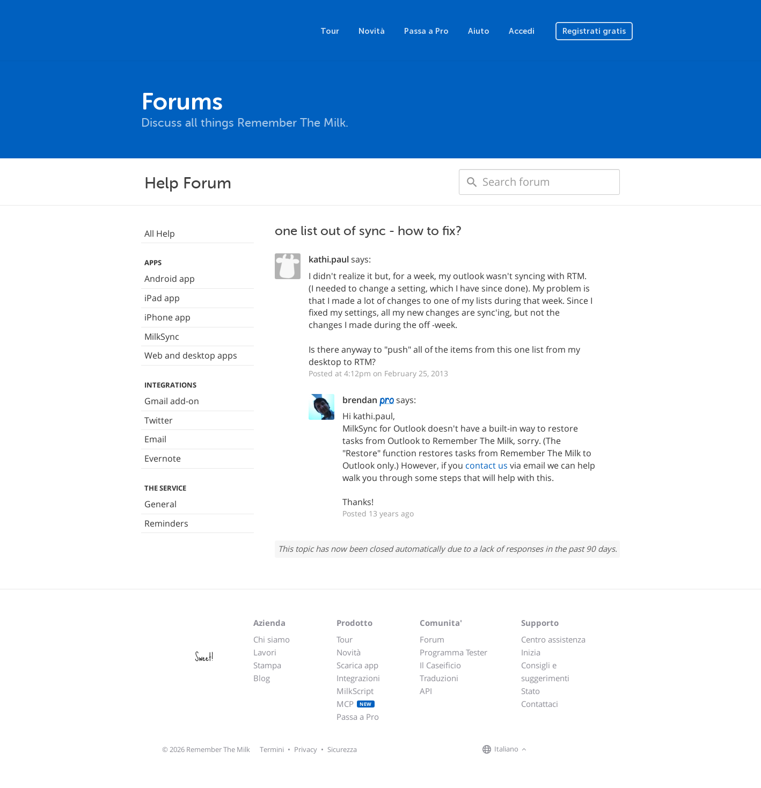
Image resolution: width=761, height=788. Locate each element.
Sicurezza (342, 749)
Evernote (162, 458)
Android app (169, 278)
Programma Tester (453, 652)
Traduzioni (439, 678)
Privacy (305, 749)
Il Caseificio (440, 665)
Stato (530, 690)
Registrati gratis (594, 31)
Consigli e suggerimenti (545, 671)
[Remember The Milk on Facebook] (544, 750)
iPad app (162, 298)
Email (155, 439)
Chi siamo (271, 639)
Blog (261, 678)
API (426, 690)
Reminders (166, 523)
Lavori (264, 652)
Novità (371, 31)
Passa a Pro (426, 31)
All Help (159, 233)
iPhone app (167, 317)
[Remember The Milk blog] (573, 750)
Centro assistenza (553, 639)
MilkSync (161, 336)
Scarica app (357, 665)
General (160, 504)
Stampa (267, 665)
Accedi (522, 31)
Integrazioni (358, 678)
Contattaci (539, 703)
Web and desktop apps (190, 355)
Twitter (158, 420)
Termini (272, 749)
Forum (432, 639)
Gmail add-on (171, 401)
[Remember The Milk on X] (559, 750)
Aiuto (478, 31)
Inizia (530, 652)
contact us (486, 465)
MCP (355, 703)
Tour (329, 31)
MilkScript (355, 690)
